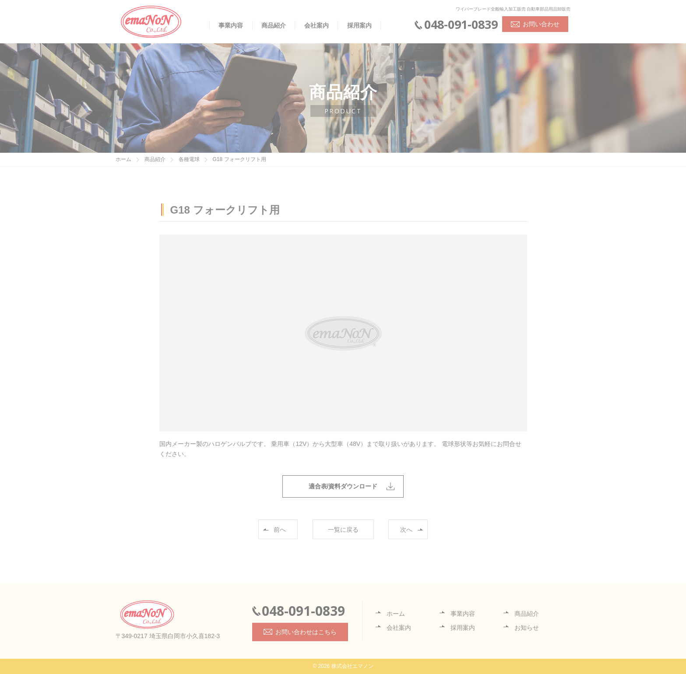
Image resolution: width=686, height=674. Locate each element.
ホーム (396, 613)
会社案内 (316, 25)
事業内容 (230, 25)
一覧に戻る (343, 529)
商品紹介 (273, 25)
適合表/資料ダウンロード (343, 486)
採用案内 (359, 25)
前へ (280, 529)
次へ (406, 529)
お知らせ (526, 627)
